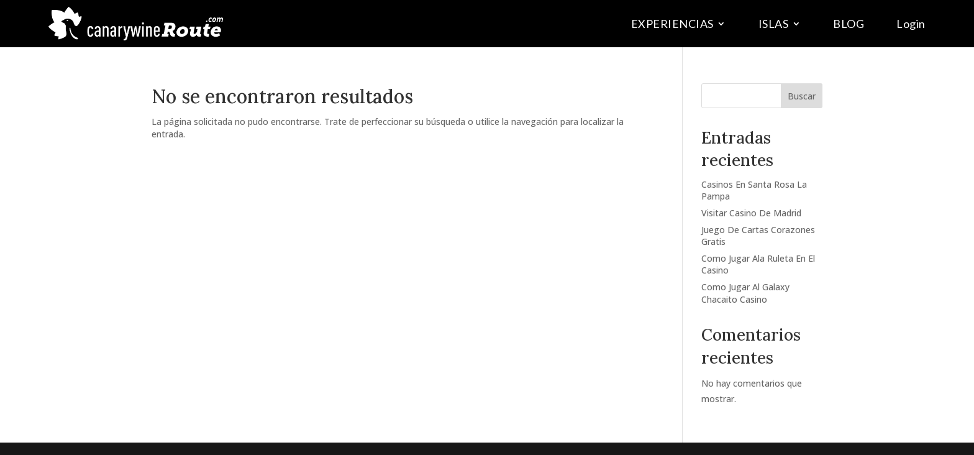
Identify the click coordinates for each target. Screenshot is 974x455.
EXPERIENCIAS (672, 23)
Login (911, 23)
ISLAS (773, 23)
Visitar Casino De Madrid (751, 213)
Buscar (802, 96)
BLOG (848, 23)
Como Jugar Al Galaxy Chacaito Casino (745, 293)
